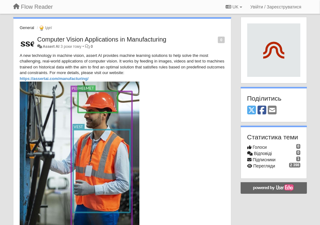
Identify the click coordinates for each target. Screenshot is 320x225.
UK (234, 6)
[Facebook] (262, 110)
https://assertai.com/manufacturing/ (54, 78)
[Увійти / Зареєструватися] (276, 7)
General (27, 27)
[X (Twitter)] (251, 110)
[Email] (272, 110)
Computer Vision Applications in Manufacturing (101, 39)
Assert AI (50, 46)
